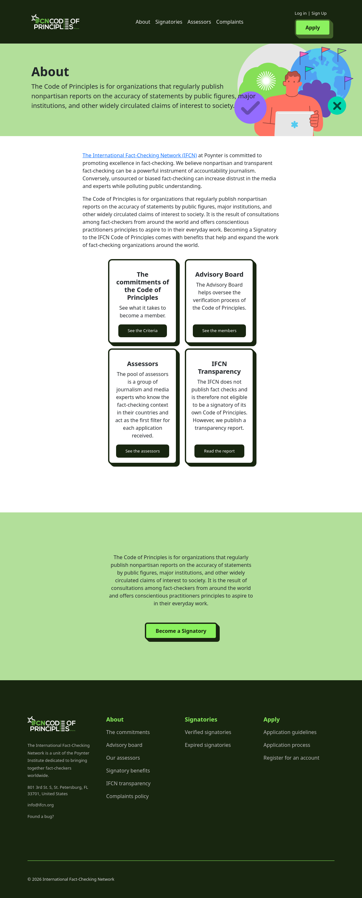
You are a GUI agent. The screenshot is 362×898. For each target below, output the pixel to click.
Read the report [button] (219, 451)
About (143, 21)
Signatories (169, 21)
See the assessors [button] (142, 451)
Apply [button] (312, 27)
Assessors (199, 21)
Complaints (229, 21)
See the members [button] (219, 330)
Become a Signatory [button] (181, 630)
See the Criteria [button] (143, 330)
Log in (301, 13)
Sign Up (319, 13)
